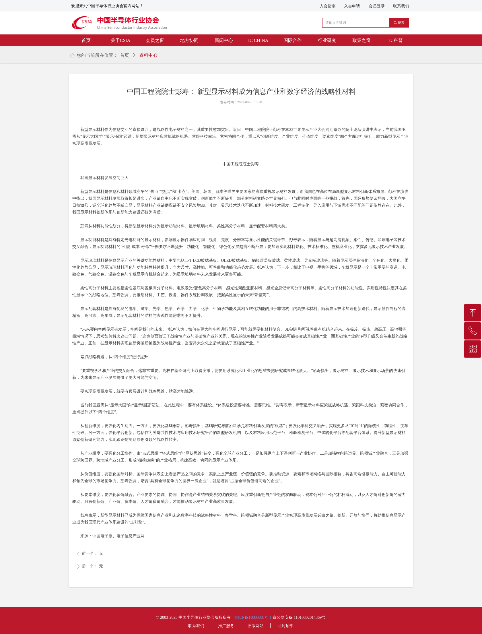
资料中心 (148, 55)
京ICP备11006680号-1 (253, 617)
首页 (124, 55)
